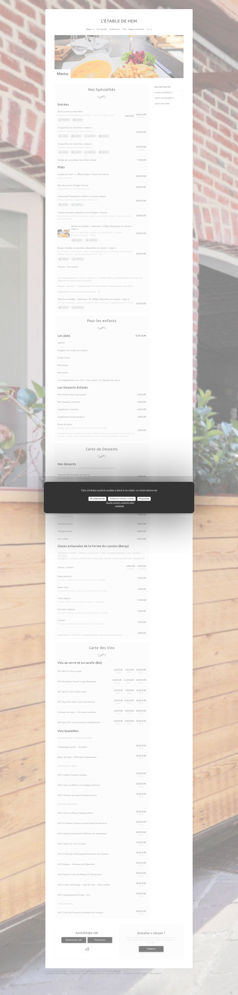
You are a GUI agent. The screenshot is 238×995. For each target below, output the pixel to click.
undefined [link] (119, 506)
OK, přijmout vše (97, 498)
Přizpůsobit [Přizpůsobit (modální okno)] (144, 498)
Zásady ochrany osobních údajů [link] (120, 502)
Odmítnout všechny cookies (122, 498)
